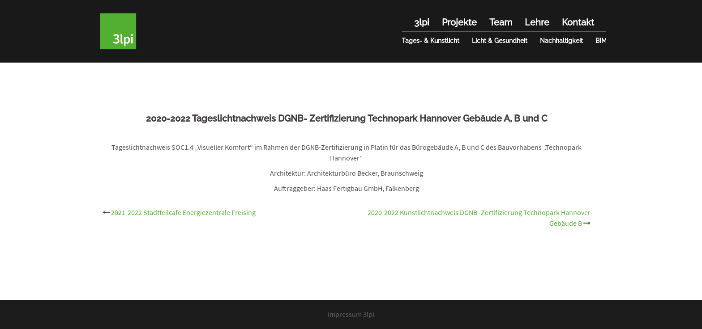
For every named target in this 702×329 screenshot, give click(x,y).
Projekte (459, 22)
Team (500, 22)
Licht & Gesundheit (499, 40)
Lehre (537, 22)
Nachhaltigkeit (561, 40)
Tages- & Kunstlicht (430, 40)
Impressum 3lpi (351, 314)
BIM (601, 40)
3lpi (421, 22)
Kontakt (578, 22)
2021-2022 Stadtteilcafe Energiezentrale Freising (183, 212)
